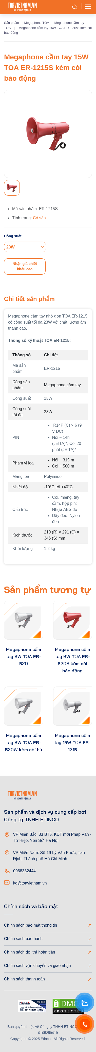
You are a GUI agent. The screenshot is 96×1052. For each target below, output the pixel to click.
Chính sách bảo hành (23, 939)
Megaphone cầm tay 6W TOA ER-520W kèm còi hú (23, 742)
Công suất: (13, 236)
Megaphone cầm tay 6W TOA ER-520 (23, 656)
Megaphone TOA (36, 23)
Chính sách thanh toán (24, 979)
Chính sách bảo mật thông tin (30, 925)
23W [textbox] (10, 247)
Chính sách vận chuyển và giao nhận (37, 965)
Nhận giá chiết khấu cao (25, 266)
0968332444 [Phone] (24, 871)
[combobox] (25, 247)
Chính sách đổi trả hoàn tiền (29, 952)
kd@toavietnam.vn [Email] (30, 883)
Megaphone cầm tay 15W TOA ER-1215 (72, 742)
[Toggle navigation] (86, 7)
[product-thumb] (23, 620)
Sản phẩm (11, 23)
